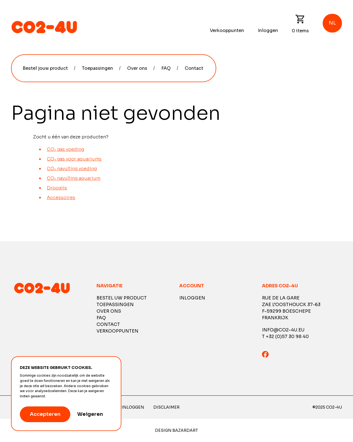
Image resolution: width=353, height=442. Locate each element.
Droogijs (57, 188)
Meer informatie (60, 396)
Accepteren (45, 414)
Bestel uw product (122, 298)
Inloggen (268, 30)
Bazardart (185, 430)
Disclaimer (166, 407)
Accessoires (61, 197)
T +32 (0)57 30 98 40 (285, 336)
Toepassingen (97, 68)
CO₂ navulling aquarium (73, 178)
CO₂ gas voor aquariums (74, 159)
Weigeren (90, 414)
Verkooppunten (227, 30)
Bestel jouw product (45, 68)
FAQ (166, 68)
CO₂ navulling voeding (72, 169)
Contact (194, 68)
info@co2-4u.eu (283, 330)
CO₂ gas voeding (65, 149)
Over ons (137, 68)
